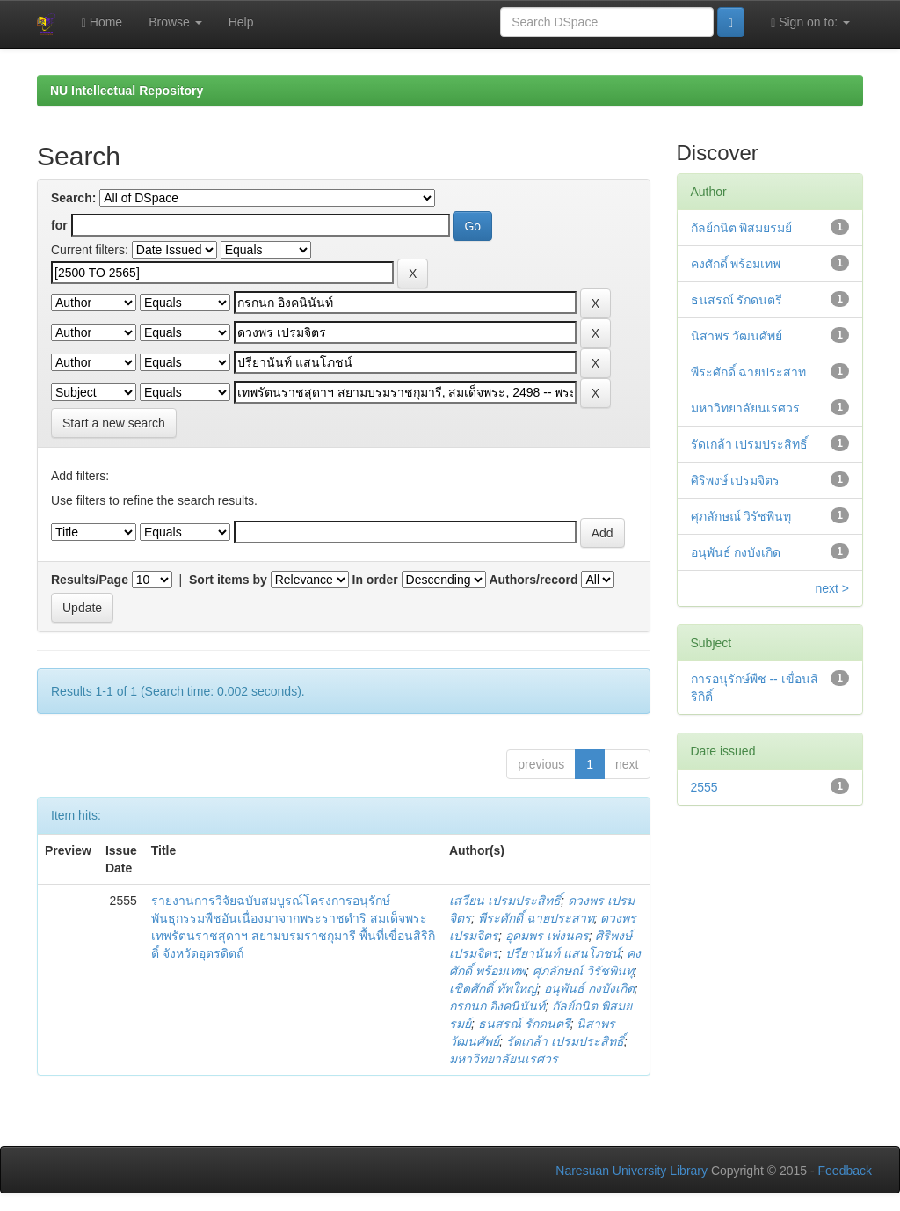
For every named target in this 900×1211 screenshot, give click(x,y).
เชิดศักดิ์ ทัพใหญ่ (493, 988)
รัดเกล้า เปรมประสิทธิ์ (565, 1041)
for (59, 225)
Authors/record (533, 580)
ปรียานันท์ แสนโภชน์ (563, 953)
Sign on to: (810, 22)
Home (102, 22)
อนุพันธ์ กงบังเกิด (589, 988)
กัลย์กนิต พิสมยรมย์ (742, 228)
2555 (704, 787)
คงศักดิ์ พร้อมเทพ (736, 264)
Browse (175, 22)
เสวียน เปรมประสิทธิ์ (505, 901)
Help (241, 22)
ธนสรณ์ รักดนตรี (524, 1024)
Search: (73, 198)
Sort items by (228, 580)
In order (375, 580)
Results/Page (89, 580)
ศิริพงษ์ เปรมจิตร (735, 480)
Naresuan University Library (631, 1171)
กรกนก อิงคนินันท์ (497, 1006)
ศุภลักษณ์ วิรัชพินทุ (583, 971)
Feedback (845, 1171)
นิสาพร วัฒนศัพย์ (737, 336)
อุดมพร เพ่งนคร (547, 936)
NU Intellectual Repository (126, 91)
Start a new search (113, 423)
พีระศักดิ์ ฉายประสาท (536, 918)
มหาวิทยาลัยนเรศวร (503, 1059)
